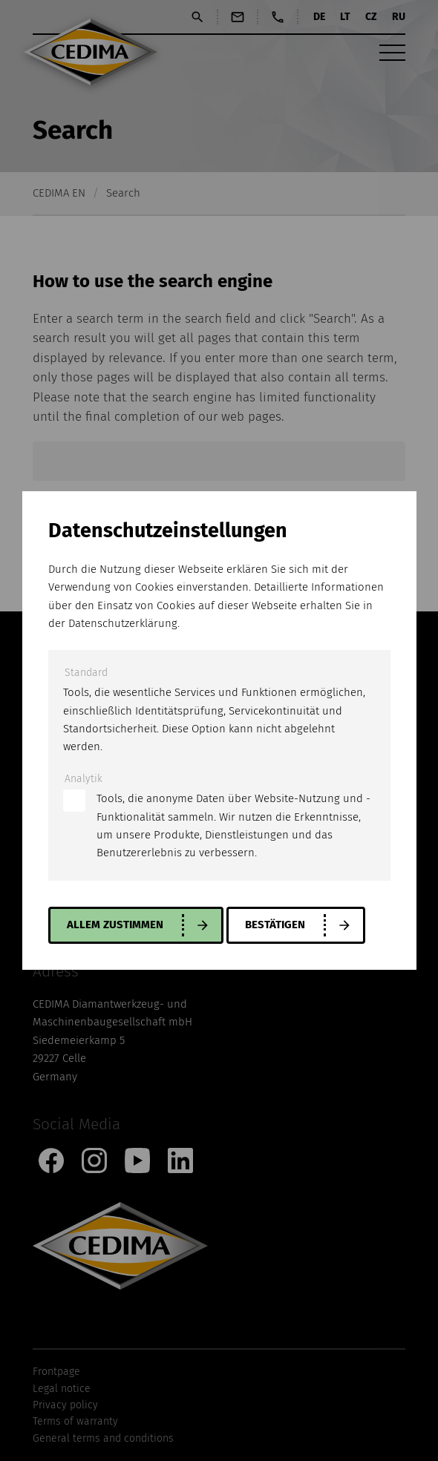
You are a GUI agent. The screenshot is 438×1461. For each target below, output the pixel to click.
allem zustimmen (115, 924)
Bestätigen (275, 924)
